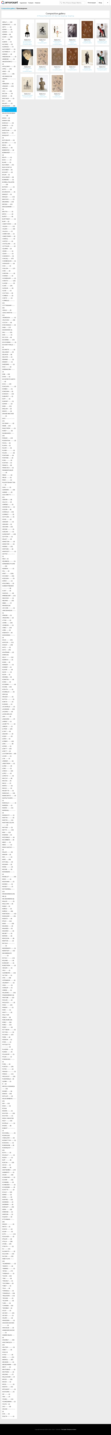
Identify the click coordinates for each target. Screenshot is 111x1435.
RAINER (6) (7, 1091)
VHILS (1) (5, 1352)
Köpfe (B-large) (87, 41)
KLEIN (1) (7, 672)
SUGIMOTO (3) (8, 1251)
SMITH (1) (6, 1226)
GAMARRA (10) (8, 490)
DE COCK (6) (7, 337)
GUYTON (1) (7, 536)
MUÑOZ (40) (7, 911)
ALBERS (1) (7, 42)
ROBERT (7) (8, 1129)
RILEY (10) (7, 1120)
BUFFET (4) (7, 216)
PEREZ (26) (6, 1022)
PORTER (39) (7, 1066)
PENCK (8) (6, 1017)
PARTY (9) (7, 1012)
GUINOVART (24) (9, 534)
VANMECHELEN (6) (8, 1336)
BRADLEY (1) (7, 194)
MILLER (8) (7, 852)
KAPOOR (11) (8, 642)
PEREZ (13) (6, 1024)
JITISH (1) (6, 620)
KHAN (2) (6, 662)
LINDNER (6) (7, 761)
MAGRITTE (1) (8, 790)
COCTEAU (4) (7, 293)
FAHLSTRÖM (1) (9, 428)
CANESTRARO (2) (8, 236)
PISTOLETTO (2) (6, 1046)
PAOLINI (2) (7, 1000)
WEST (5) (6, 1367)
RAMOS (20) (7, 1093)
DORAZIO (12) (8, 394)
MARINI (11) (7, 808)
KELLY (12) (7, 657)
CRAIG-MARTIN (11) (9, 314)
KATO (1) (6, 647)
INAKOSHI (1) (8, 598)
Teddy (42, 41)
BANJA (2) (6, 118)
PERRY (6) (7, 1027)
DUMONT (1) (8, 401)
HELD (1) (5, 559)
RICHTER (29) (8, 1113)
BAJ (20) (6, 101)
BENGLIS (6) (7, 147)
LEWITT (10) (6, 748)
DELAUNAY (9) (8, 352)
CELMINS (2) (7, 248)
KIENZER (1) (8, 664)
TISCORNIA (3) (7, 1283)
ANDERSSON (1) (9, 56)
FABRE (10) (6, 426)
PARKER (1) (7, 1007)
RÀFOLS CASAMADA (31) (8, 1087)
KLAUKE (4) (7, 669)
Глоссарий (63, 1429)
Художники (23, 3)
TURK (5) (6, 1303)
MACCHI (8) (7, 778)
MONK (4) (7, 867)
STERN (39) (6, 1244)
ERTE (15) (8, 420)
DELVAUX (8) (7, 354)
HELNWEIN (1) (8, 561)
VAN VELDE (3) (8, 1327)
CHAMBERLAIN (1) (9, 261)
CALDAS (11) (8, 226)
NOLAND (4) (8, 960)
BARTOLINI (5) (9, 130)
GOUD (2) (6, 519)
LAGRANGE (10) (8, 709)
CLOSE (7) (6, 290)
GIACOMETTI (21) (8, 496)
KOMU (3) (6, 682)
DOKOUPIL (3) (9, 386)
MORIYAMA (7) (8, 881)
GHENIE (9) (7, 492)
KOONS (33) (7, 687)
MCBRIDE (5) (7, 835)
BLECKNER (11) (8, 165)
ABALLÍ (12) (7, 22)
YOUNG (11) (7, 1399)
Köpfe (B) (72, 68)
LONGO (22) (7, 771)
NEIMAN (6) (7, 936)
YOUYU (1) (6, 1404)
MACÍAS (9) (6, 781)
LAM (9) (6, 716)
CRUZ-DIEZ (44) (8, 320)
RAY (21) (6, 1103)
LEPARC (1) (6, 746)
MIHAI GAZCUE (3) (8, 848)
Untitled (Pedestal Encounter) (57, 42)
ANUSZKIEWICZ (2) (9, 63)
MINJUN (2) (6, 854)
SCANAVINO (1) (8, 1177)
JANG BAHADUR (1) (9, 612)
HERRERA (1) (8, 568)
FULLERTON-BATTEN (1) (8, 484)
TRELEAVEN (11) (8, 1295)
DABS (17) (6, 327)
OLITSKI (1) (7, 975)
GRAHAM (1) (7, 524)
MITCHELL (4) (7, 862)
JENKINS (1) (7, 615)
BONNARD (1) (8, 179)
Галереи (30, 3)
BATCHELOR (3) (8, 140)
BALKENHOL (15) (8, 110)
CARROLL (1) (8, 238)
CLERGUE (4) (7, 288)
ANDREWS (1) (8, 59)
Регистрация (92, 2)
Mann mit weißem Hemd (27, 69)
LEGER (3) (7, 736)
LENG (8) (7, 743)
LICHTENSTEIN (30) (9, 753)
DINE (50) (6, 374)
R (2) (4, 1084)
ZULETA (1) (8, 1416)
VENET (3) (7, 1349)
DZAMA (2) (7, 403)
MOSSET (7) (7, 886)
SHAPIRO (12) (7, 1199)
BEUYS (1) (7, 157)
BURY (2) (5, 221)
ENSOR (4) (7, 411)
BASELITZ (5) (7, 133)
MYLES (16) (7, 921)
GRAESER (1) (8, 522)
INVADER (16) (6, 605)
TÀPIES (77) (7, 1271)
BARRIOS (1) (7, 125)
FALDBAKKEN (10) (8, 434)
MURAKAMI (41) (9, 916)
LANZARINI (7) (8, 719)
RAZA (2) (6, 1106)
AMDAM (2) (7, 54)
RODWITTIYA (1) (9, 1140)
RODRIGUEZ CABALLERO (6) (8, 1137)
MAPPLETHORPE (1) (9, 799)
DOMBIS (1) (7, 389)
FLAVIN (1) (6, 445)
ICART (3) (6, 590)
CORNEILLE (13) (8, 302)
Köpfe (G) (57, 68)
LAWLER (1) (7, 726)
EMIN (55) (7, 406)
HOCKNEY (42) (8, 576)
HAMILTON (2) (8, 544)
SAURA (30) (7, 1175)
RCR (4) (4, 1108)
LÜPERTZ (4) (8, 776)
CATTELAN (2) (8, 246)
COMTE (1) (7, 298)
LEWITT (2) (6, 751)
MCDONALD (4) (8, 837)
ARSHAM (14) (8, 86)
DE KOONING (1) (9, 342)
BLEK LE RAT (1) (7, 167)
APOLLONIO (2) (8, 66)
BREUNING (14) (8, 202)
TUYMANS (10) (7, 1305)
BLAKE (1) (6, 162)
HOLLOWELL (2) (8, 583)
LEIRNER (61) (8, 741)
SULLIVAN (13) (8, 1254)
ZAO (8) (6, 1406)
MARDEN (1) (7, 805)
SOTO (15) (9, 1234)
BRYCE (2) (7, 214)
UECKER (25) (8, 1313)
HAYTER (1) (8, 555)
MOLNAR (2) (7, 864)
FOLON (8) (8, 453)
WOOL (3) (8, 1384)
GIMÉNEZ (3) (7, 504)
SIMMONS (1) (7, 1212)
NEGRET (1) (7, 933)
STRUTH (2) (8, 1246)
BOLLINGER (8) (8, 177)
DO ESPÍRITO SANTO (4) (8, 380)
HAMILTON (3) (8, 541)
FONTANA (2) (7, 458)
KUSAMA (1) (7, 704)
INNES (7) (7, 603)
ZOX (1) (6, 1414)
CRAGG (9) (6, 310)
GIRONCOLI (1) (8, 507)
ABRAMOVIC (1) (9, 24)
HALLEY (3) (7, 539)
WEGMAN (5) (8, 1362)
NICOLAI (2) (8, 944)
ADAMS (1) (7, 32)
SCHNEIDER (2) (8, 1184)
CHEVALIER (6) (8, 263)
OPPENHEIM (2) (8, 980)
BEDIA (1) (6, 145)
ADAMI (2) (7, 29)
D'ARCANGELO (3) (9, 325)
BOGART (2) (7, 172)
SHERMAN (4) (7, 1204)
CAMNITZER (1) (8, 234)
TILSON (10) (7, 1276)
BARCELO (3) (8, 123)
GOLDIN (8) (6, 509)
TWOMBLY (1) (7, 1308)
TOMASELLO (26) (8, 1293)
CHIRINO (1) (7, 276)
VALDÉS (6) (7, 1318)
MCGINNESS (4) (8, 840)
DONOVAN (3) (7, 391)
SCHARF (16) (7, 1180)
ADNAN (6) (6, 34)
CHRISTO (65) (8, 280)
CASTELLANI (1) (8, 243)
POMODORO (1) (8, 1060)
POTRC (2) (7, 1069)
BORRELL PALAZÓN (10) (8, 183)
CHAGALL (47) (8, 258)
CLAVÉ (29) (7, 285)
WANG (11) (8, 1357)
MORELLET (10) (9, 876)
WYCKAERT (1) (9, 1389)
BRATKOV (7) (8, 199)
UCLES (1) (6, 1310)
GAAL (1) (6, 487)
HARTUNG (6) (7, 549)
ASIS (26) (7, 91)
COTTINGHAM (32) (8, 307)
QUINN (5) (6, 1081)
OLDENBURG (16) (9, 973)
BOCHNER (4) (7, 169)
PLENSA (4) (7, 1052)
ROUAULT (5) (8, 1155)
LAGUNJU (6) (7, 711)
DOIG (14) (6, 384)
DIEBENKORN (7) (8, 371)
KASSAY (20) (7, 645)
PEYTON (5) (8, 1032)
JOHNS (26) (7, 622)
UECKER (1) (8, 1315)
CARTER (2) (7, 241)
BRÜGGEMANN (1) (8, 208)
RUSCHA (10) (8, 1162)
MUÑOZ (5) (7, 908)
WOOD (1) (6, 1382)
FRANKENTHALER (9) (7, 471)
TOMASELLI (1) (8, 1291)
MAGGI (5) (7, 788)
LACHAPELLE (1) (8, 706)
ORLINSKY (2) (8, 982)
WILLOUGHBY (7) (8, 1377)
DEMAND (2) (8, 359)
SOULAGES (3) (8, 1236)
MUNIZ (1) (6, 906)
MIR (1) (7, 857)
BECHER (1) (9, 142)
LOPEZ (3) (7, 773)
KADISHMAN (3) (8, 636)
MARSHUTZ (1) (8, 815)
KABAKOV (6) (7, 632)
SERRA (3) (7, 1197)
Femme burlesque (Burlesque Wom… (27, 42)
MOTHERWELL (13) (8, 890)
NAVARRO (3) (8, 931)
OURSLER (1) (7, 987)
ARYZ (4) (4, 88)
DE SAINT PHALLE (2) (8, 346)
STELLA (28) (7, 1241)
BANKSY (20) (6, 120)
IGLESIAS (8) (8, 593)
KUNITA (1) (7, 701)
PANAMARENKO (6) (8, 995)
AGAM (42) (7, 37)
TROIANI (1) (7, 1298)
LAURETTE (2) (8, 724)
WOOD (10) (7, 1379)
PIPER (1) (6, 1042)
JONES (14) (7, 627)
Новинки (37, 3)
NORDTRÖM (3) (9, 965)
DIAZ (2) (6, 367)
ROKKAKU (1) (8, 1143)
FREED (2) (7, 475)
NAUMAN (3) (7, 926)
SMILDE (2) (8, 1224)
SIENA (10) (7, 1209)
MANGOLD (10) (8, 793)
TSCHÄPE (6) (8, 1300)
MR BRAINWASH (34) (8, 894)
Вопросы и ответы (71, 1429)
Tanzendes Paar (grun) (102, 68)
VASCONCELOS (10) (8, 1344)
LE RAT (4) (6, 731)
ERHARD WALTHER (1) (8, 415)
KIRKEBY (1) (7, 667)
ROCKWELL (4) (8, 1133)
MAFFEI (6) (7, 785)
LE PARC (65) (7, 729)
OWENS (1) (7, 990)
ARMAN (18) (9, 80)
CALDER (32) (8, 229)
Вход (100, 2)
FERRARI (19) (7, 438)
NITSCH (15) (8, 958)
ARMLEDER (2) (7, 83)
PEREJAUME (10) (7, 1020)
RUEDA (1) (7, 1157)
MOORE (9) (7, 869)
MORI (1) (6, 879)
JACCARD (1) (8, 608)
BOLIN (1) (6, 174)
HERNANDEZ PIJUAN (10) (8, 565)
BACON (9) (7, 93)
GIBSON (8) (7, 499)
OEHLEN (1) (7, 968)
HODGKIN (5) (8, 578)
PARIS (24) (7, 1005)
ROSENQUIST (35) (8, 1149)
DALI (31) (7, 332)
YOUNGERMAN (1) (9, 1401)
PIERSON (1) (7, 1039)
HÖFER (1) (7, 581)
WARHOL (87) (7, 1359)
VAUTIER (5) (8, 1347)
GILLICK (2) (7, 502)
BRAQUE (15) (8, 197)
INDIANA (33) (8, 600)
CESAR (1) (7, 253)
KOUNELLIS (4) (8, 692)
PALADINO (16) (9, 992)
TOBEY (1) (6, 1286)
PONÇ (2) (6, 1064)
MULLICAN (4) (7, 904)
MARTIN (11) (7, 820)
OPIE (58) (6, 978)
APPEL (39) (7, 69)
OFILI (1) (6, 970)
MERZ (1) (6, 842)
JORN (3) (6, 630)
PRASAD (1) (9, 1071)
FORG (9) (7, 460)
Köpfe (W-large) (42, 68)
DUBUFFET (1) (7, 396)
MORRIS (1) (7, 884)
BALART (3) (7, 103)
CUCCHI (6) (7, 322)
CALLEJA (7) (7, 231)
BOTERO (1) (8, 187)
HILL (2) (5, 571)
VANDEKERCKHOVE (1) (8, 1331)
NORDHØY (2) (8, 963)
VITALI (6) (7, 1354)
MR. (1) (4, 896)
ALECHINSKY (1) (8, 49)
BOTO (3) (7, 189)
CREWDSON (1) (9, 317)
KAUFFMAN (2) (8, 652)
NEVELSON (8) (8, 938)
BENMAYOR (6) (8, 150)
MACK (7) (6, 783)
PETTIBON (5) (9, 1029)
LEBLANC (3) (7, 734)
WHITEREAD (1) (8, 1369)
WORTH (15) (7, 1387)
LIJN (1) (6, 758)
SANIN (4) (6, 1167)
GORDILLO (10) (8, 512)
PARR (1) (6, 1010)
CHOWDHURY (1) (9, 278)
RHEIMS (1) (7, 1111)
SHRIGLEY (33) (8, 1207)
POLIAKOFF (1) (8, 1054)
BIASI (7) (6, 160)
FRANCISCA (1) (8, 467)
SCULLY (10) (7, 1192)
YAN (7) (6, 1396)
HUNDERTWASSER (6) (8, 587)
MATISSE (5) (7, 827)
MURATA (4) (7, 918)
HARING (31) (7, 546)
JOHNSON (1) (8, 625)
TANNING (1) (8, 1268)
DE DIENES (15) (8, 340)
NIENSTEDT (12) (8, 950)
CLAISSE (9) (8, 283)
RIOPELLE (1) (8, 1123)
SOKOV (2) (7, 1229)
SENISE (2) (7, 1194)
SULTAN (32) (7, 1256)
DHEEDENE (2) (8, 364)
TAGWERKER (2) (9, 1263)
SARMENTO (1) (8, 1172)
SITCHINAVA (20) (8, 1220)
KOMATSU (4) (8, 679)
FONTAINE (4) (8, 455)
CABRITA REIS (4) (9, 224)
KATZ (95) (6, 650)
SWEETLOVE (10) (8, 1260)
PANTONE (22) (8, 997)
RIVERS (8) (6, 1125)
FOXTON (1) (7, 463)
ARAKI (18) (8, 74)
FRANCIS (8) (7, 465)
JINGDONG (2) (8, 618)
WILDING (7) (7, 1374)
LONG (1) (7, 768)
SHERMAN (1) (7, 1202)
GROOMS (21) (7, 526)
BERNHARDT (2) (8, 154)
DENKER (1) (7, 362)
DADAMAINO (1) (7, 330)
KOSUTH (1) (7, 689)
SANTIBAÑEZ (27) (9, 1170)
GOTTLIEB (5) (8, 517)
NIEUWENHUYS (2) (7, 954)
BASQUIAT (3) (8, 137)
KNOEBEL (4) (7, 677)
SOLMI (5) (7, 1231)
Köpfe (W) (57, 95)
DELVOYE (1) (7, 357)
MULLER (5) (8, 901)
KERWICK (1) (7, 659)
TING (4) (7, 1278)
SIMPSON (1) (7, 1214)
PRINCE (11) (7, 1074)
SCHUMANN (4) (8, 1187)
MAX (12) (6, 832)
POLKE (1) (7, 1057)
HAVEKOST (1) (9, 551)
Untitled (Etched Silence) (72, 42)
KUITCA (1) (8, 699)
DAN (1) (7, 335)
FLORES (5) (8, 450)
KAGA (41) (7, 640)
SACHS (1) (6, 1165)
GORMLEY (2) (8, 514)
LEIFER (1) (6, 739)
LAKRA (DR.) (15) (7, 714)
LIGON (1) (6, 756)
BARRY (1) (7, 128)
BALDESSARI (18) (8, 106)
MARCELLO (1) (9, 803)
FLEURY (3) (7, 448)
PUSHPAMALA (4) (8, 1079)
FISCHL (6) (6, 443)
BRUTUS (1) (7, 211)
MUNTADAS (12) (9, 913)
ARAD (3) (6, 71)
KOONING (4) (9, 684)
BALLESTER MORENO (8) (8, 114)
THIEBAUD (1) (8, 1273)
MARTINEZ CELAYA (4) (8, 824)
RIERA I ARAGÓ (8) (8, 1118)
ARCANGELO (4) (7, 76)
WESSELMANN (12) (9, 1364)
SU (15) (6, 1249)
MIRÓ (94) (6, 859)
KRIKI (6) (5, 694)
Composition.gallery (8, 8)
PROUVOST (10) (8, 1076)
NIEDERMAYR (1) (9, 948)
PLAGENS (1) (7, 1049)
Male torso (42, 95)
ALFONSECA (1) (8, 51)
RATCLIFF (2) (7, 1096)
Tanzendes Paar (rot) (102, 41)
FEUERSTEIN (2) (9, 440)
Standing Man (87, 68)
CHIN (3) (6, 271)
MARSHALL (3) (8, 812)
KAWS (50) (5, 655)
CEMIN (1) (7, 251)
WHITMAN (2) (8, 1372)
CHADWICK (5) (8, 256)
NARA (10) (8, 923)
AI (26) (6, 39)
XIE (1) (6, 1394)
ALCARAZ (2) (7, 44)
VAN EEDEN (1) (8, 1320)
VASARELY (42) (8, 1340)
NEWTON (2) (8, 941)
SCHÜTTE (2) (8, 1189)
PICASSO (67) (7, 1034)
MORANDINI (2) (8, 873)
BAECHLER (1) (8, 98)
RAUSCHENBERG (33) (9, 1100)
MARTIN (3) (8, 817)
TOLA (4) (6, 1288)
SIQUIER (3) (7, 1217)
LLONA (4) (7, 766)
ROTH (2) (6, 1152)
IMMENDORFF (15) (9, 595)
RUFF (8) (6, 1160)
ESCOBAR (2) (8, 423)
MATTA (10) (8, 830)
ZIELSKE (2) (8, 1410)
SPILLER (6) (7, 1239)
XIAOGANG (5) (8, 1391)
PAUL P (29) (5, 1015)
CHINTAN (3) (8, 273)
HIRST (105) (7, 573)
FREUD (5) (7, 477)
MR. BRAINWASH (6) (8, 899)
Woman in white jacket (27, 95)
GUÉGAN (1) (8, 531)
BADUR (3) (7, 96)
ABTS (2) (6, 27)
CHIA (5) (6, 266)
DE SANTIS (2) (8, 349)
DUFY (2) (6, 399)
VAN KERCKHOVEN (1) (8, 1324)
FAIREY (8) (7, 430)
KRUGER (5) (7, 697)
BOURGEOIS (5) (8, 192)
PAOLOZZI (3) (8, 1002)
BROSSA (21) (7, 204)
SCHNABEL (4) (8, 1182)
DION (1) (6, 376)
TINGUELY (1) (7, 1281)
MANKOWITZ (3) (9, 795)
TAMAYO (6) (7, 1266)
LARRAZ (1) (7, 721)
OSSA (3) (7, 985)
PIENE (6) (6, 1037)
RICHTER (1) (7, 1116)
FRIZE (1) (7, 480)
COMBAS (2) (7, 295)
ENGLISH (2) (7, 408)
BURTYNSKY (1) (9, 219)
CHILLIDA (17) (8, 268)
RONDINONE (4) (8, 1145)
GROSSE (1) (8, 529)
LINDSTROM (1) (8, 763)
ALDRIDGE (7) (7, 46)
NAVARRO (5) (7, 928)
